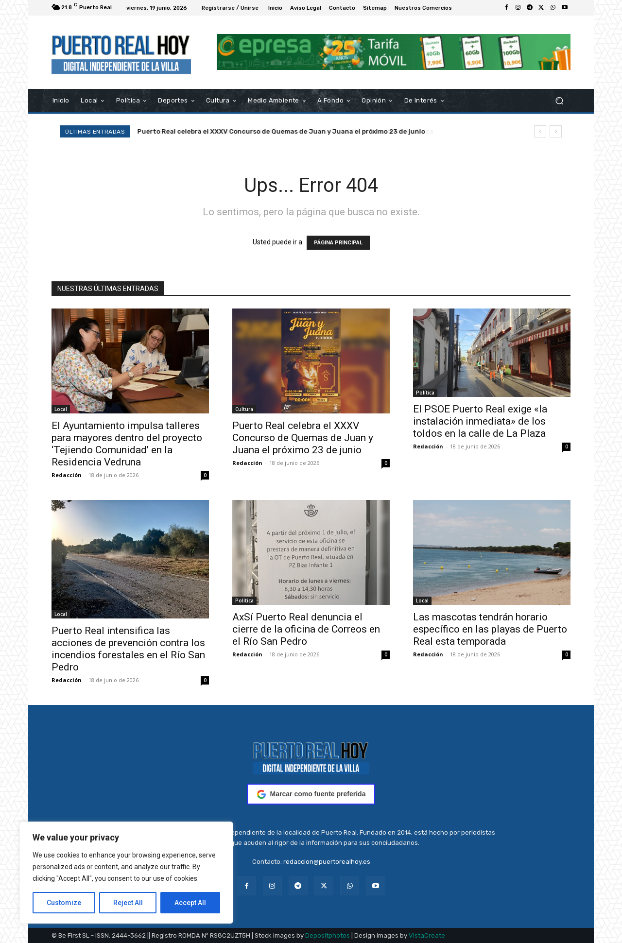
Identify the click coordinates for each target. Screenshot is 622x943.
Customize (64, 903)
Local (60, 409)
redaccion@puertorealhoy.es (326, 861)
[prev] (540, 131)
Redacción (67, 475)
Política (425, 392)
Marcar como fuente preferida (311, 794)
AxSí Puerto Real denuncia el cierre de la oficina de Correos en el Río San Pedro (306, 629)
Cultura (244, 409)
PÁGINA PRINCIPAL (338, 243)
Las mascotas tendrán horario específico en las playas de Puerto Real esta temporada (490, 629)
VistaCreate (427, 935)
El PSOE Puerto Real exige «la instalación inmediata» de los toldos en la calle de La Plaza (480, 421)
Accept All (190, 903)
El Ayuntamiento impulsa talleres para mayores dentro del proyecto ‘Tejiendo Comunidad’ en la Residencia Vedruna (127, 444)
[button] (559, 100)
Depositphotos (327, 935)
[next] (556, 131)
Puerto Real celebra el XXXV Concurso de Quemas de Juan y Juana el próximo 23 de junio (281, 131)
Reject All (128, 903)
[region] (126, 873)
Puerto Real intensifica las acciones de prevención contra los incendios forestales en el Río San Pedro (128, 649)
